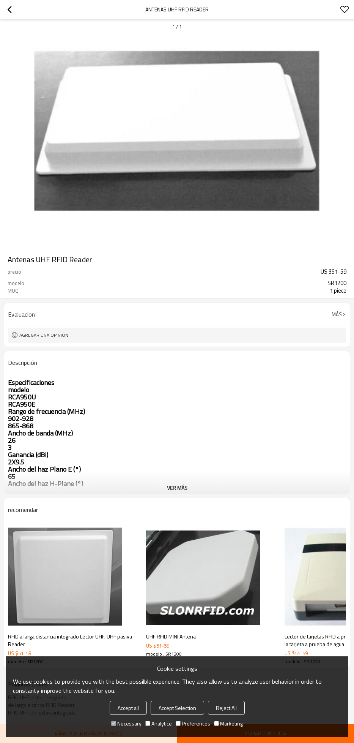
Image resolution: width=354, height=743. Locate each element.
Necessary (126, 723)
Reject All (226, 708)
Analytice (158, 723)
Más (337, 314)
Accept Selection (177, 708)
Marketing (228, 723)
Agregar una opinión (43, 335)
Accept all (128, 708)
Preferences (193, 723)
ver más (177, 488)
